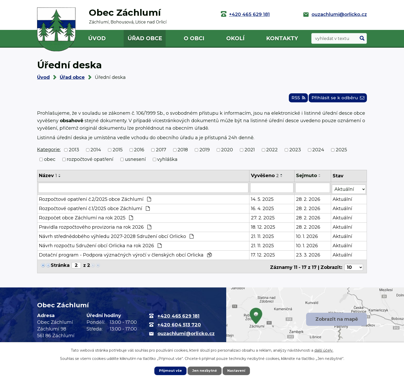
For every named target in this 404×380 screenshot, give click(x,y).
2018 (183, 152)
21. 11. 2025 (262, 237)
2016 (139, 152)
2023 (295, 152)
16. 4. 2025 (262, 209)
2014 (95, 152)
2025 (341, 152)
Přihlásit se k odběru (335, 100)
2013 (74, 152)
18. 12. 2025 (263, 228)
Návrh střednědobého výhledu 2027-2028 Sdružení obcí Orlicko (116, 237)
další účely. (323, 350)
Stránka (60, 266)
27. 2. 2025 (263, 219)
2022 (272, 152)
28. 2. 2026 (308, 200)
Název (48, 178)
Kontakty (282, 38)
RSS (291, 100)
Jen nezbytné (204, 370)
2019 (204, 152)
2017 (161, 152)
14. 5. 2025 (262, 200)
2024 (318, 152)
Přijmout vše (168, 370)
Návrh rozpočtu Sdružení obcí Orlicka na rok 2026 (100, 247)
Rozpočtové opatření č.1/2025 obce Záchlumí (94, 209)
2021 (250, 152)
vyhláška (167, 161)
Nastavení (238, 370)
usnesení (135, 161)
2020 (227, 152)
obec (49, 161)
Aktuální (343, 200)
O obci (194, 38)
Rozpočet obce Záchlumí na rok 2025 (86, 219)
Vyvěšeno (265, 178)
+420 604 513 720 (179, 324)
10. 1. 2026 (307, 237)
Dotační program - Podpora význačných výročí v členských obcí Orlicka (125, 256)
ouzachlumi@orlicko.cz (339, 14)
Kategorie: (49, 152)
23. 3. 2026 (308, 256)
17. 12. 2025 (263, 256)
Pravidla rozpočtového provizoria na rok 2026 (95, 228)
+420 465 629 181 (249, 14)
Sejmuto (306, 178)
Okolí (235, 38)
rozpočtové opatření (90, 161)
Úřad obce (145, 38)
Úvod (97, 38)
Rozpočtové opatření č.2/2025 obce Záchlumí (95, 200)
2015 (118, 152)
